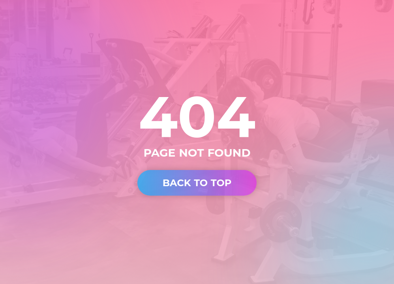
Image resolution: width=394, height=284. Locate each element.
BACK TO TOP (197, 183)
